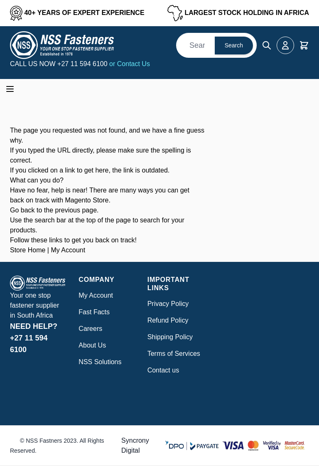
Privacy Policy (168, 303)
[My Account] (285, 45)
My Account (68, 250)
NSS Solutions (100, 361)
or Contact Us (129, 63)
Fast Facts (94, 312)
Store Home (27, 250)
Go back (22, 210)
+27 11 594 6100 (83, 63)
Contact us (163, 370)
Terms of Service (172, 353)
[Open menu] (10, 89)
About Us (92, 345)
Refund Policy (168, 320)
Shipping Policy (170, 336)
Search (234, 45)
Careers (90, 328)
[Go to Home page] (62, 45)
